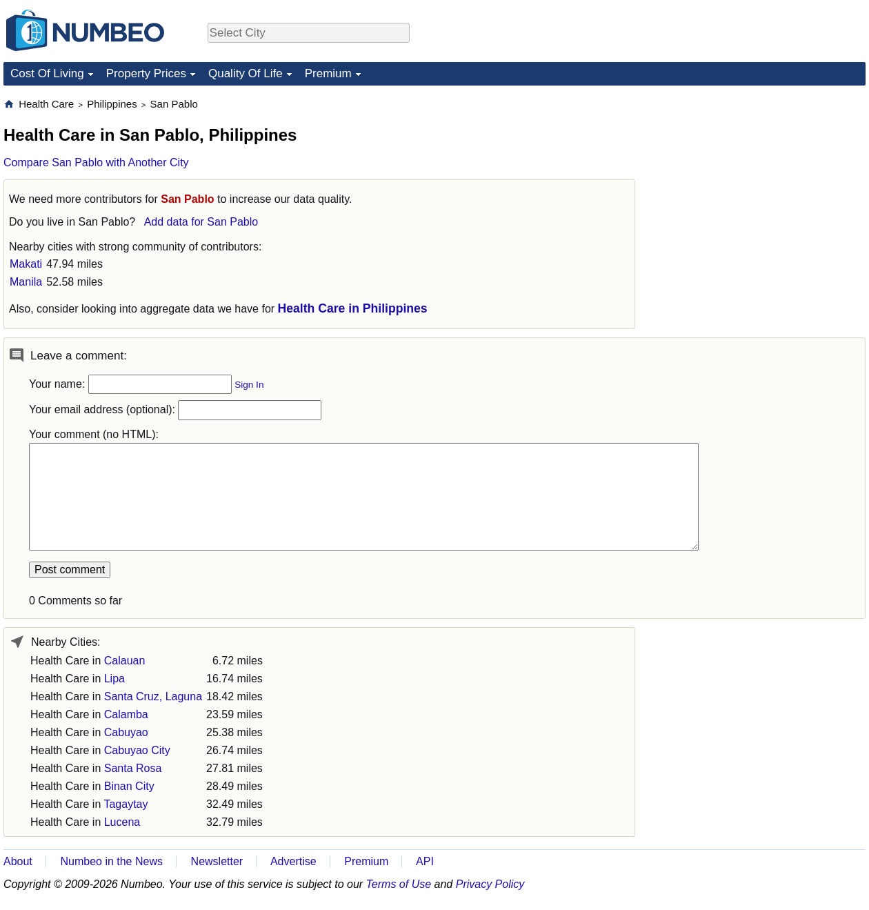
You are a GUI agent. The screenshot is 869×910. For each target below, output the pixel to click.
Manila (26, 282)
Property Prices (146, 73)
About (17, 861)
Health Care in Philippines (353, 308)
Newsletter (217, 861)
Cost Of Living (47, 73)
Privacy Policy (490, 884)
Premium (328, 73)
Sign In (248, 384)
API (425, 861)
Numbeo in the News (111, 861)
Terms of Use (399, 884)
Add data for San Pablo (201, 222)
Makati (26, 264)
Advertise (293, 861)
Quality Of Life (245, 73)
